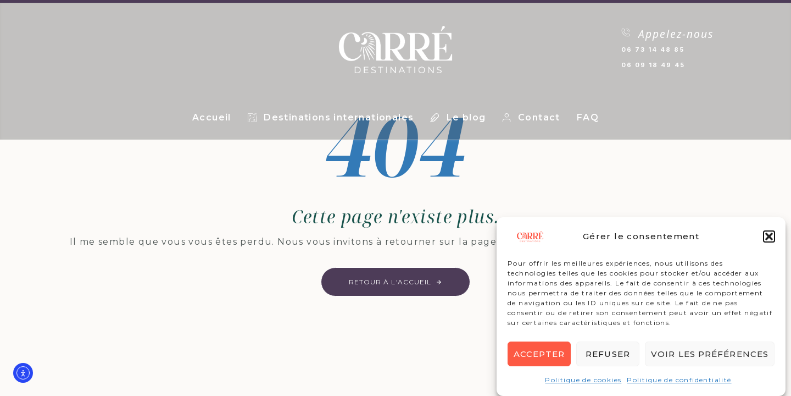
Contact (531, 117)
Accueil (211, 117)
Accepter (539, 354)
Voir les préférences (709, 354)
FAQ (588, 117)
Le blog (458, 117)
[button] (769, 237)
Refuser (608, 354)
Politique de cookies (583, 380)
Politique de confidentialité (679, 380)
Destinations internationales (331, 117)
